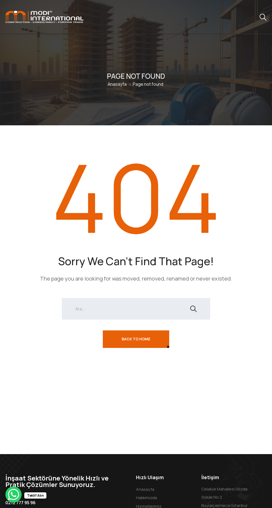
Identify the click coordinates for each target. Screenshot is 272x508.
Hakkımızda (146, 497)
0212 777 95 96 (20, 503)
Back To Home (136, 338)
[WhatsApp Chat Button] (13, 494)
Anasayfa (117, 84)
